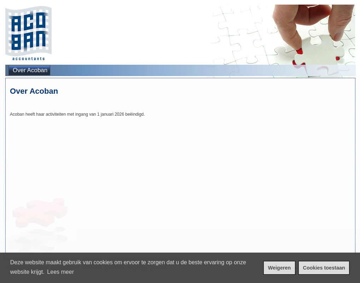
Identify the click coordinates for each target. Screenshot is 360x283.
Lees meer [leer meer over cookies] (60, 272)
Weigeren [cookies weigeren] (279, 268)
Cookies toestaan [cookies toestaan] (324, 268)
